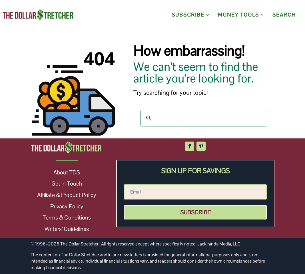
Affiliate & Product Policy (66, 195)
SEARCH (284, 15)
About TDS (66, 172)
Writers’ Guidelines (67, 229)
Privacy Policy (66, 206)
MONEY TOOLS (238, 15)
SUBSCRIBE (188, 15)
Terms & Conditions (67, 217)
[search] (203, 118)
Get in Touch (66, 183)
